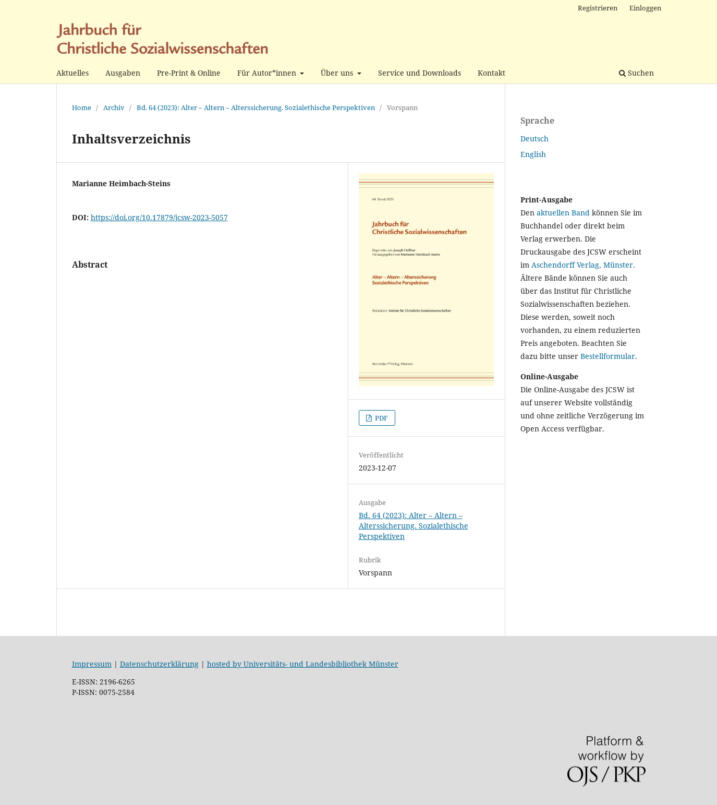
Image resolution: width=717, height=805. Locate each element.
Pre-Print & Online (189, 73)
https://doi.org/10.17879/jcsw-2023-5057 (159, 217)
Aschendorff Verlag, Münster (582, 265)
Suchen (636, 73)
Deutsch (534, 138)
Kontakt (491, 73)
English (533, 154)
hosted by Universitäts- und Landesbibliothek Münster (302, 664)
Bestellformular (607, 356)
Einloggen (645, 8)
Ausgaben (122, 73)
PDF (380, 418)
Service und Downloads (419, 73)
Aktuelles (72, 73)
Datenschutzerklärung (159, 664)
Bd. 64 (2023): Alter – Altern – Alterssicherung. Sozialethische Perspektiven (256, 107)
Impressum (92, 664)
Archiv (114, 107)
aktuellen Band (563, 213)
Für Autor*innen (267, 73)
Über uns (338, 73)
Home (81, 107)
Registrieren (597, 8)
